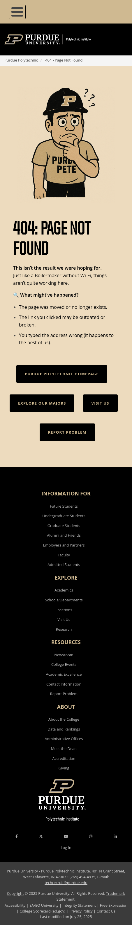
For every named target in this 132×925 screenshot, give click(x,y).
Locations (63, 609)
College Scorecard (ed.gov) (42, 911)
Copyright (15, 893)
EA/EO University (44, 905)
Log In (66, 847)
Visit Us (63, 619)
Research (64, 629)
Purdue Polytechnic (21, 60)
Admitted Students (63, 564)
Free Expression (114, 905)
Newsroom (63, 654)
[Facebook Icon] (16, 836)
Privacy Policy (81, 911)
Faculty (64, 555)
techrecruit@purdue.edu (66, 882)
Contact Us (105, 911)
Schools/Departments (63, 600)
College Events (63, 664)
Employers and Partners (64, 545)
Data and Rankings (63, 729)
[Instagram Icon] (90, 836)
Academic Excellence (64, 674)
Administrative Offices (64, 738)
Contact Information (63, 684)
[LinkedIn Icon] (115, 836)
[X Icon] (41, 836)
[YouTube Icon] (66, 836)
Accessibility (15, 905)
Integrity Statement (79, 905)
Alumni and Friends (64, 535)
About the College (63, 719)
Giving (64, 768)
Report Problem (64, 693)
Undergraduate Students (63, 515)
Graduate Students (63, 525)
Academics (63, 590)
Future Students (64, 506)
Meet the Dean (64, 748)
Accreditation (63, 758)
